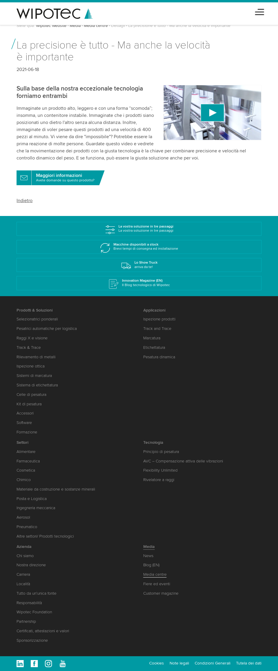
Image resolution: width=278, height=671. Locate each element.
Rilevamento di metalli (36, 356)
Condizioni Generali (212, 663)
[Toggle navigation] (259, 11)
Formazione (27, 432)
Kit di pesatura (29, 404)
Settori (22, 442)
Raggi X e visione (32, 338)
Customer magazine (160, 593)
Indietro (24, 201)
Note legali (179, 663)
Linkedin (20, 663)
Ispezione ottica (31, 366)
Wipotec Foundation (34, 611)
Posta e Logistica (32, 498)
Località (23, 583)
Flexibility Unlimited (160, 470)
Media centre (96, 25)
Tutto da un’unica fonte (36, 593)
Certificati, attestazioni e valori (43, 630)
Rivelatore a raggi (158, 479)
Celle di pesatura (31, 394)
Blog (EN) (151, 564)
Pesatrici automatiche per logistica (47, 328)
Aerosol (23, 517)
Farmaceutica (28, 461)
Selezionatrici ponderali (37, 319)
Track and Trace (157, 328)
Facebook (34, 663)
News (148, 555)
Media (75, 25)
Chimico (24, 479)
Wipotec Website (51, 25)
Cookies (156, 663)
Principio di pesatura (161, 451)
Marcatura (151, 338)
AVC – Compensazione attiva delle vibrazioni (183, 461)
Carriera (23, 574)
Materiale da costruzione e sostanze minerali (56, 489)
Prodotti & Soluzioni (35, 310)
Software (24, 422)
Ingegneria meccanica (36, 507)
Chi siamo (25, 555)
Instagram (48, 663)
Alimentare (26, 451)
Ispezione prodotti (159, 319)
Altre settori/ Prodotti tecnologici (45, 536)
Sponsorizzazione (32, 640)
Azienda (24, 546)
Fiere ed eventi (156, 583)
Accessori (25, 413)
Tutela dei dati (248, 663)
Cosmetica (26, 470)
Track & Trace (29, 347)
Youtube (62, 663)
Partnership (26, 621)
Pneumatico (27, 526)
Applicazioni (154, 310)
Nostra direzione (31, 564)
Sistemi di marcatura (34, 375)
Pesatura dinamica (159, 356)
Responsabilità (29, 602)
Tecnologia (153, 442)
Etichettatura (154, 347)
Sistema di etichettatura (37, 385)
